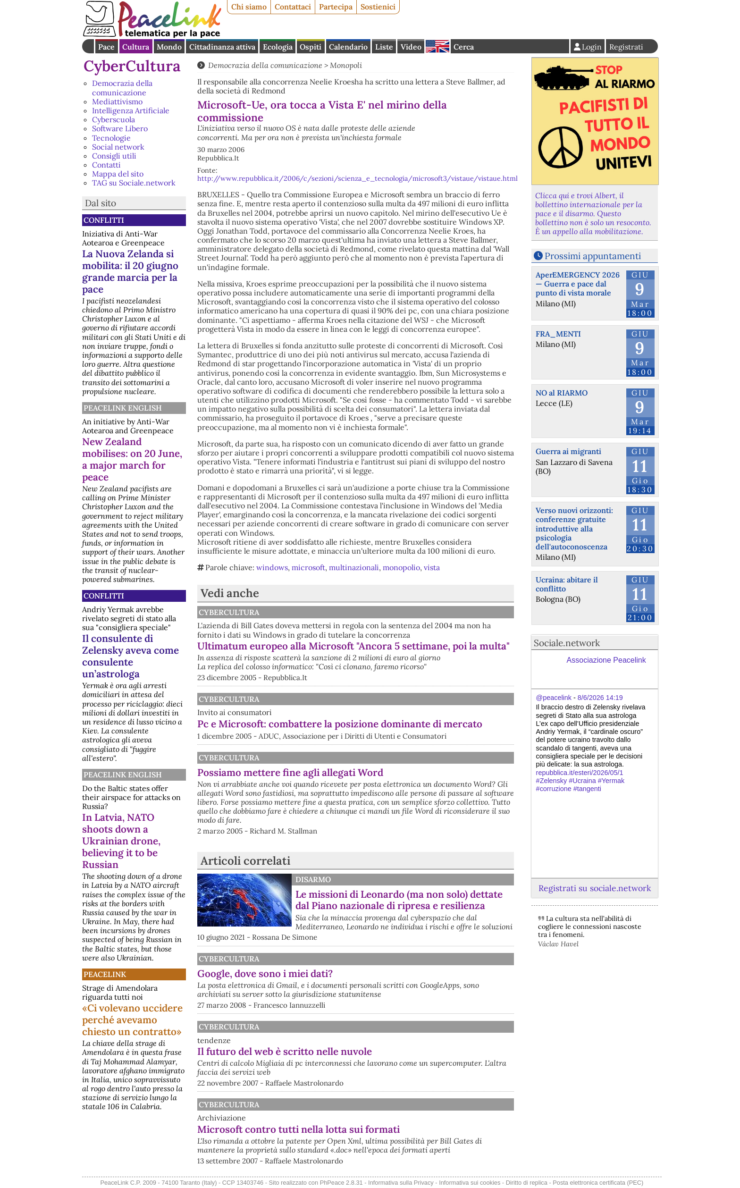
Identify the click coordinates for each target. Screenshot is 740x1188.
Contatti (106, 164)
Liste (384, 46)
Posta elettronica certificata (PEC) (598, 1182)
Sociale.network (567, 643)
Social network (118, 147)
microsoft (308, 567)
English (437, 46)
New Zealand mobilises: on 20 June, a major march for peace (132, 459)
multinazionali (354, 567)
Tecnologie (111, 138)
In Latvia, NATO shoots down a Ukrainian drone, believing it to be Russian (121, 841)
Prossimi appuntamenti (593, 255)
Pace (106, 46)
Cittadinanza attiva (222, 46)
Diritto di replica (526, 1182)
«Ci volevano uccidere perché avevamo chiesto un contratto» (132, 1020)
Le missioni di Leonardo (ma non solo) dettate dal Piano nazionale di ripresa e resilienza (399, 900)
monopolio (401, 567)
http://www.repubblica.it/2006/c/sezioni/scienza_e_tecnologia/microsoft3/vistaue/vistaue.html (357, 178)
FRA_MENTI (558, 333)
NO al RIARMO (562, 392)
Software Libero (120, 128)
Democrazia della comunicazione (122, 87)
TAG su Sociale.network (134, 182)
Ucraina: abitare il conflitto (567, 584)
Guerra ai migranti (568, 451)
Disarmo (313, 879)
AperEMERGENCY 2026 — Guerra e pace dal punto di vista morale (578, 283)
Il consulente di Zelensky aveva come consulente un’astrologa (130, 656)
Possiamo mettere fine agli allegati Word (290, 772)
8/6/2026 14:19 (600, 697)
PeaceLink (105, 974)
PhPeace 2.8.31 (341, 1182)
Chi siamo (249, 6)
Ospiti (310, 46)
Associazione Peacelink (606, 660)
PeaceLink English (123, 408)
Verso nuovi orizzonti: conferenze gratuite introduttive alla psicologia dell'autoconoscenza (574, 528)
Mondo (169, 46)
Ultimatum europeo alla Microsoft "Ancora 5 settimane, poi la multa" (353, 646)
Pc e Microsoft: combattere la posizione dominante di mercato (339, 723)
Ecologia (278, 46)
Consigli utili (114, 155)
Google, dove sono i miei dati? (265, 973)
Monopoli (346, 65)
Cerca (464, 46)
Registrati (626, 46)
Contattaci (293, 6)
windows (272, 567)
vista (432, 567)
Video (411, 46)
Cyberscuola (113, 119)
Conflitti (104, 220)
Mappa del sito (117, 173)
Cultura (135, 46)
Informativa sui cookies (469, 1182)
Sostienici (378, 6)
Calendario (348, 46)
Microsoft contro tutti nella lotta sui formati (298, 1129)
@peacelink (554, 697)
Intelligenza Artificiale (130, 110)
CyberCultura (132, 66)
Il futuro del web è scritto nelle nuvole (284, 1051)
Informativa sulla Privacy (401, 1182)
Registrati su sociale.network (594, 888)
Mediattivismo (117, 101)
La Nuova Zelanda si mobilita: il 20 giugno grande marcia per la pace (130, 271)
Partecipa (336, 6)
